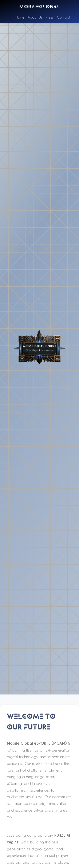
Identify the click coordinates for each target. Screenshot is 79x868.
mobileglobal (39, 7)
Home (20, 17)
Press (50, 17)
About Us (35, 17)
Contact (63, 17)
